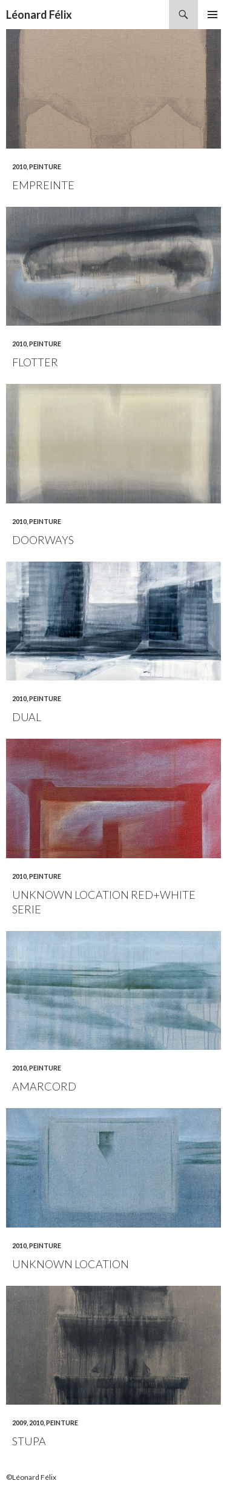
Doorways (43, 539)
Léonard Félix (39, 14)
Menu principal (212, 14)
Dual (26, 717)
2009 (19, 1422)
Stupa (29, 1441)
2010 (19, 166)
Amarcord (44, 1086)
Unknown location (70, 1264)
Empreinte (43, 185)
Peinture (45, 166)
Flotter (35, 362)
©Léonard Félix (31, 1477)
